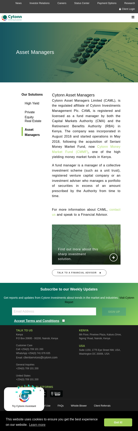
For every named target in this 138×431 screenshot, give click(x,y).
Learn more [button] (37, 424)
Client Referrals (102, 405)
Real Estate (33, 121)
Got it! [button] (118, 422)
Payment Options (107, 3)
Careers (62, 3)
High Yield (32, 103)
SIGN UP (114, 311)
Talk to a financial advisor (79, 273)
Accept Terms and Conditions (36, 321)
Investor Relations (39, 3)
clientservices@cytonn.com (40, 357)
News (18, 3)
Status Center (81, 3)
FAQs (61, 405)
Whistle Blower (79, 405)
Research (129, 3)
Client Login (127, 9)
